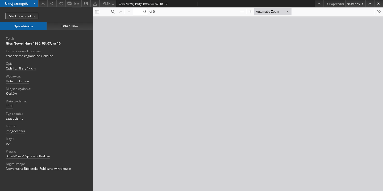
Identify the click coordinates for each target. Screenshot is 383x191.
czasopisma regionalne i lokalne (29, 56)
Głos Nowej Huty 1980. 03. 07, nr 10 (33, 43)
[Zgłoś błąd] (94, 3)
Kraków (11, 93)
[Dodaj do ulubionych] (61, 3)
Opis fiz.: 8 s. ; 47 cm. (21, 68)
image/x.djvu (15, 131)
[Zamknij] (378, 3)
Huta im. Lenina (17, 81)
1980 (9, 106)
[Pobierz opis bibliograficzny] (76, 3)
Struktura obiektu (22, 16)
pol (8, 143)
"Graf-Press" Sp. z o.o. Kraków (28, 156)
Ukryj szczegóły (21, 3)
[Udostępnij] (51, 3)
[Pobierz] (42, 3)
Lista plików (69, 26)
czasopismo (14, 118)
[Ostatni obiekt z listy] (369, 3)
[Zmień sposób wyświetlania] (69, 3)
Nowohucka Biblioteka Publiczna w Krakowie (38, 168)
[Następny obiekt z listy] (355, 3)
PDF (108, 4)
